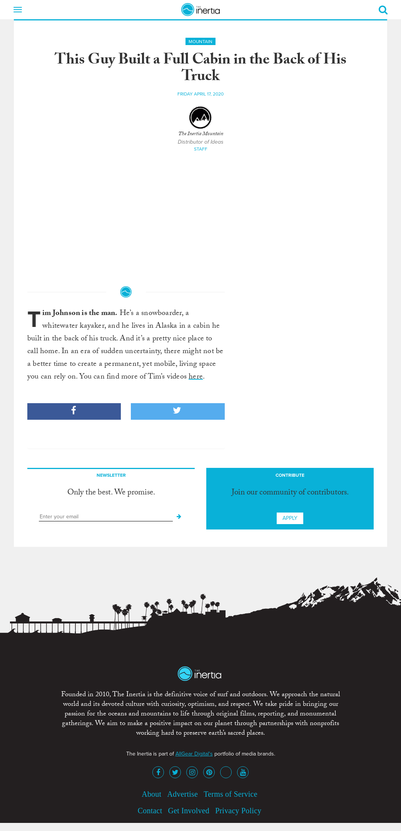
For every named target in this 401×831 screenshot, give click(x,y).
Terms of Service (230, 794)
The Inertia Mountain (200, 134)
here (196, 377)
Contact (150, 810)
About (151, 794)
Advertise (182, 794)
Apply (289, 518)
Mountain (200, 41)
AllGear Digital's (194, 754)
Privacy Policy (238, 810)
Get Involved (188, 810)
